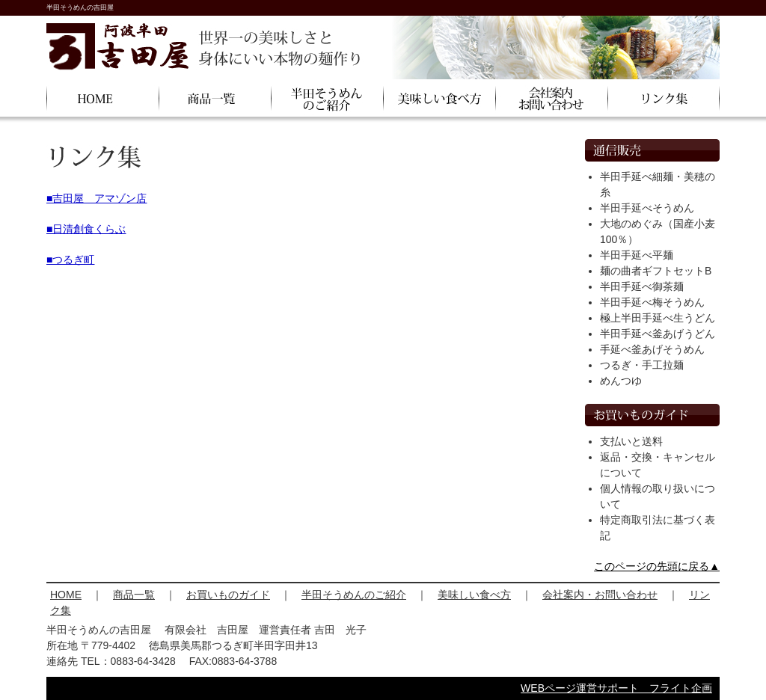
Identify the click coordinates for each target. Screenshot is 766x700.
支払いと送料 (631, 441)
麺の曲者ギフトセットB (655, 271)
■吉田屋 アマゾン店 (96, 198)
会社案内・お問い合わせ (600, 595)
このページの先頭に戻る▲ (657, 566)
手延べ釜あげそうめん (652, 349)
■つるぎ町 (70, 259)
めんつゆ (621, 381)
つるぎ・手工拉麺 (642, 365)
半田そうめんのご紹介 (353, 595)
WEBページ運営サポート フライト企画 (616, 688)
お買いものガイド (228, 595)
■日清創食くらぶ (86, 229)
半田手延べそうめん (647, 208)
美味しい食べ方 (474, 595)
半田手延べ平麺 (636, 255)
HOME (66, 595)
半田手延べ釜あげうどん (657, 334)
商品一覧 (134, 595)
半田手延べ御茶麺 (642, 286)
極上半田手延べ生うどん (657, 318)
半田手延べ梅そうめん (652, 302)
